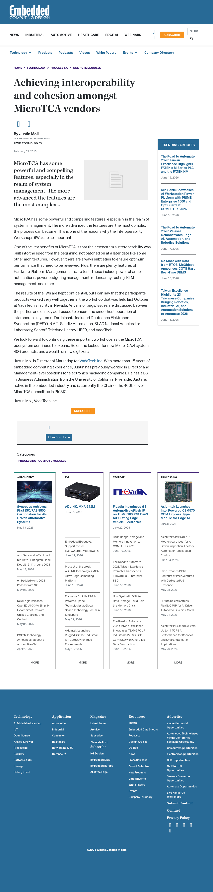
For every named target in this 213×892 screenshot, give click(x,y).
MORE (35, 662)
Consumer (58, 735)
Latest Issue (98, 723)
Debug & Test (22, 772)
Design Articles (138, 742)
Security (19, 754)
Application (61, 716)
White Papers (106, 52)
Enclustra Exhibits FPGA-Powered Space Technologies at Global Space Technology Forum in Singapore (82, 605)
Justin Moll (29, 134)
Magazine (98, 716)
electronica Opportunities (182, 754)
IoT (16, 729)
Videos (84, 52)
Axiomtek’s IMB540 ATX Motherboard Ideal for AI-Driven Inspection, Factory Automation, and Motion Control (177, 546)
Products (45, 52)
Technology (36, 67)
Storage (19, 766)
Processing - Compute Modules (42, 460)
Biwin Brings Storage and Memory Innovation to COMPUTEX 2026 (128, 542)
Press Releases (138, 760)
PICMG (133, 723)
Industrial (34, 35)
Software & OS (23, 760)
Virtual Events (137, 779)
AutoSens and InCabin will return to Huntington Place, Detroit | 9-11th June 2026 (34, 560)
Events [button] (130, 52)
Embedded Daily (100, 760)
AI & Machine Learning (27, 723)
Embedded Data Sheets (143, 729)
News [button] (14, 35)
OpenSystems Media (111, 849)
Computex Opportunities (182, 748)
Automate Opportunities (182, 786)
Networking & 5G (62, 748)
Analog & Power (23, 742)
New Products (137, 772)
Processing (59, 67)
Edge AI (111, 35)
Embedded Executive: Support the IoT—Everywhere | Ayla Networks (82, 546)
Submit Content (180, 803)
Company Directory (159, 52)
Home (18, 67)
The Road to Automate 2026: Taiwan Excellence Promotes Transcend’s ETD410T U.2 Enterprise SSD (128, 571)
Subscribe (172, 35)
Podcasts (66, 52)
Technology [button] (21, 52)
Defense (59, 754)
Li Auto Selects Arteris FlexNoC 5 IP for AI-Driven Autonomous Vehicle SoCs (177, 606)
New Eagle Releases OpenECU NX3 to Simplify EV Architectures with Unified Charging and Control (33, 610)
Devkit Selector (139, 766)
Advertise (174, 716)
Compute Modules (87, 67)
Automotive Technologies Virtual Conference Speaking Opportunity (182, 737)
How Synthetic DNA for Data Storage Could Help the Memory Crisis (128, 601)
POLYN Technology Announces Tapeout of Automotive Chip (31, 640)
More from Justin (59, 437)
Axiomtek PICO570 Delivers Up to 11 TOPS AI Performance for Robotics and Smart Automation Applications (178, 635)
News (132, 754)
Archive (95, 729)
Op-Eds (133, 748)
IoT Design (97, 753)
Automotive (61, 35)
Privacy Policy (178, 817)
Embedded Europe (101, 766)
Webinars (132, 35)
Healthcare (88, 35)
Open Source (22, 735)
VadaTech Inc (91, 361)
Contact (173, 810)
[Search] (193, 31)
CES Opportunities (178, 760)
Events (133, 791)
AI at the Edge (99, 772)
